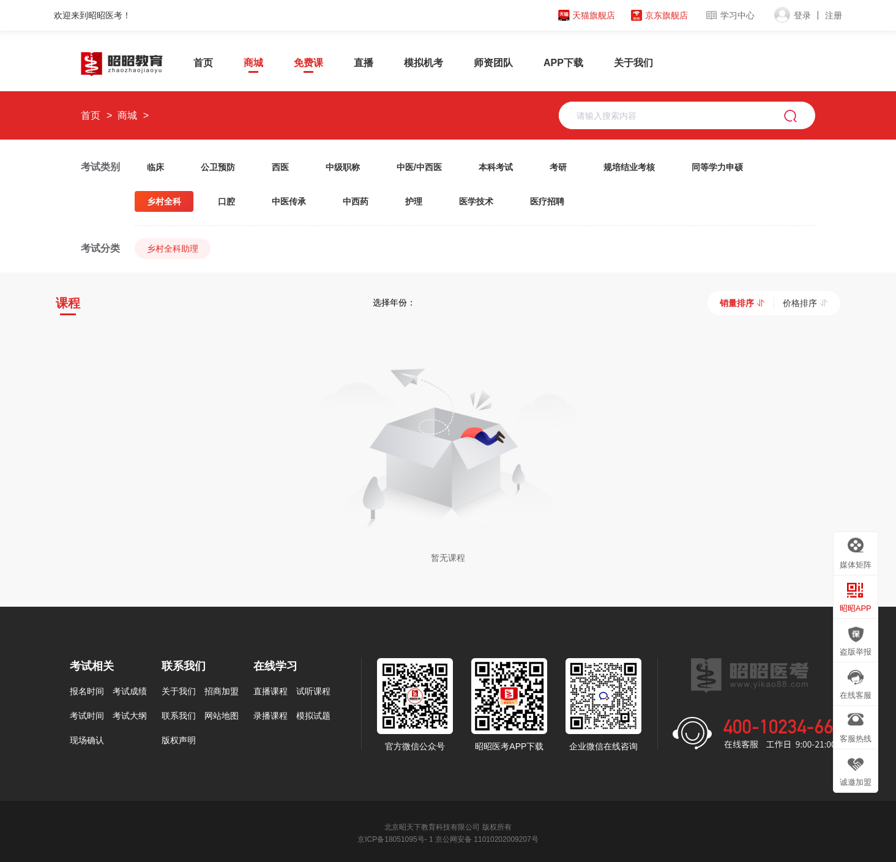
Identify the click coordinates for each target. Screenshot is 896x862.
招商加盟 (221, 690)
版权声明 (179, 739)
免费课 (308, 63)
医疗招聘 (547, 201)
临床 (155, 167)
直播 (363, 63)
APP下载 (563, 63)
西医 (280, 167)
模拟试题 (313, 714)
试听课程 (313, 690)
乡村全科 (164, 201)
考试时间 (87, 714)
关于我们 (633, 63)
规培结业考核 (629, 167)
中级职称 (343, 167)
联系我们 (179, 714)
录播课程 (270, 714)
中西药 (355, 201)
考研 (558, 167)
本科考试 (496, 167)
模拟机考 (423, 63)
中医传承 (289, 201)
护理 (413, 201)
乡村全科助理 (172, 248)
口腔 (226, 201)
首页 (203, 63)
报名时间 (87, 690)
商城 (253, 63)
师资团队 (493, 63)
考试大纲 (130, 714)
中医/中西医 (419, 167)
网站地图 (221, 714)
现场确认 (87, 739)
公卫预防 (218, 167)
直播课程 (270, 690)
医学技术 (476, 201)
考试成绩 (130, 690)
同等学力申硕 (717, 167)
